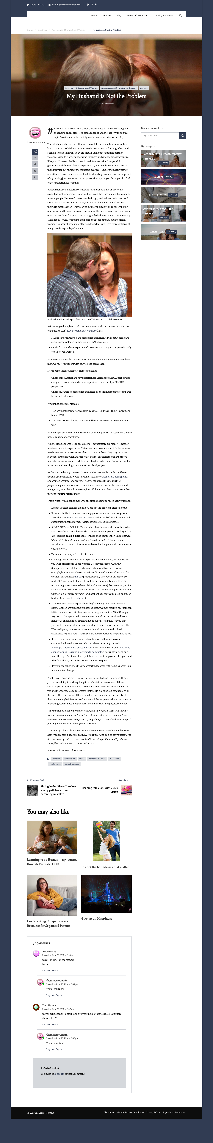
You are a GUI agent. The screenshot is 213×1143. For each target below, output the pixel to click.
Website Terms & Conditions (130, 1113)
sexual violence (72, 764)
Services (106, 15)
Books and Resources (137, 15)
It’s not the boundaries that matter (106, 867)
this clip (78, 576)
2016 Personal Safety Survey (81, 330)
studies (81, 598)
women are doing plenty (115, 476)
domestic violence (97, 759)
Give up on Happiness (97, 918)
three (74, 598)
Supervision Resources (174, 1113)
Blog (119, 15)
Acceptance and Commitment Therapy (118, 88)
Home (94, 15)
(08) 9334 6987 (38, 5)
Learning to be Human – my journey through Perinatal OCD (50, 862)
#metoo (56, 759)
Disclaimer (109, 1113)
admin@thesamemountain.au (66, 5)
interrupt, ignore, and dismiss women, (71, 647)
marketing (114, 759)
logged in (59, 1074)
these (68, 598)
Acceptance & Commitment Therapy (81, 88)
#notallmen (69, 759)
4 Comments (108, 104)
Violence (144, 88)
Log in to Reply (50, 971)
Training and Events (163, 15)
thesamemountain (35, 135)
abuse (82, 759)
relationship (55, 764)
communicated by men (78, 517)
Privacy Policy (153, 1113)
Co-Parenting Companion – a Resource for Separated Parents (49, 923)
